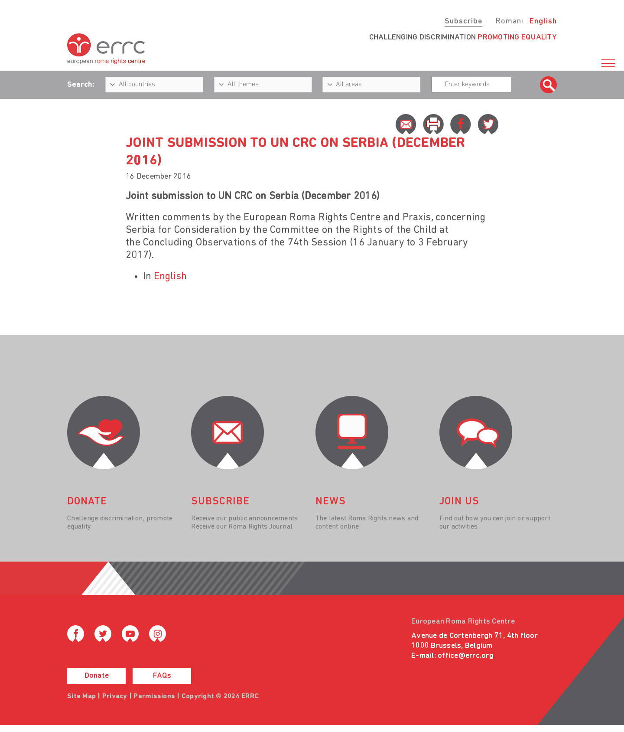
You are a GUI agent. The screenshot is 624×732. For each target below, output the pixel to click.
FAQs (162, 676)
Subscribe (463, 21)
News (330, 502)
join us (459, 502)
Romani (509, 21)
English (543, 21)
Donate (96, 676)
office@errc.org (466, 656)
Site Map (81, 696)
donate (87, 502)
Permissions (154, 696)
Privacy (114, 696)
